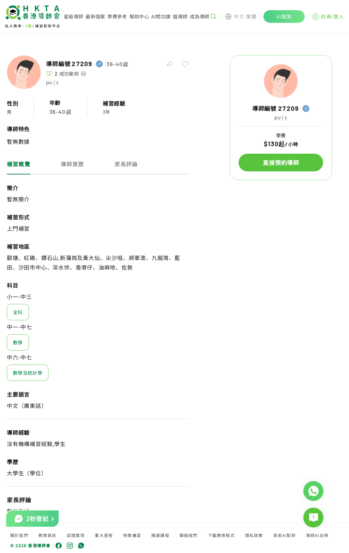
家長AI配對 (284, 535)
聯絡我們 (189, 535)
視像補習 (132, 535)
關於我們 (19, 535)
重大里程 (104, 535)
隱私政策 (254, 535)
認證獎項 (76, 535)
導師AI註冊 (317, 535)
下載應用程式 (221, 535)
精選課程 (160, 535)
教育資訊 (48, 535)
